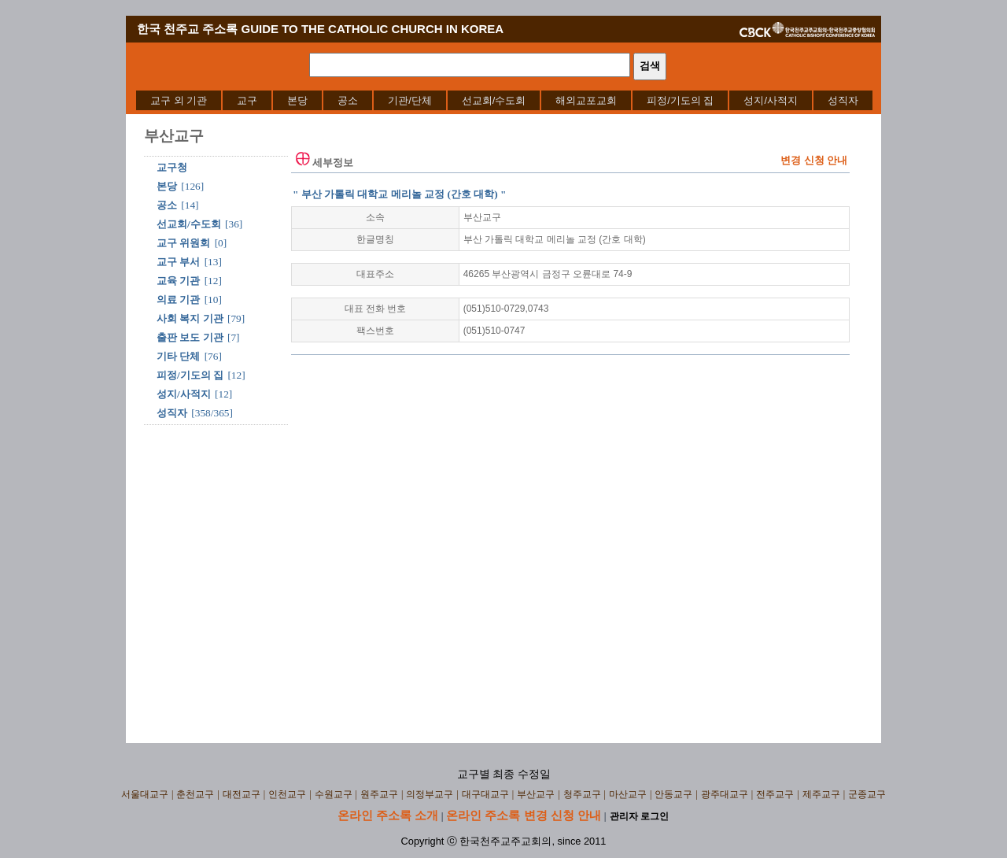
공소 (348, 100)
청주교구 (582, 794)
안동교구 (673, 794)
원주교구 (379, 794)
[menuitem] (178, 100)
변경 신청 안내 (813, 160)
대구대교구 (485, 794)
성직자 (843, 100)
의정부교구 (429, 794)
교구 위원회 (183, 243)
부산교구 (536, 794)
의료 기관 (178, 299)
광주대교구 (724, 794)
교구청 (172, 167)
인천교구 (287, 794)
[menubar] (504, 100)
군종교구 (867, 794)
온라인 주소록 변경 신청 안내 (523, 815)
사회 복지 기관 (190, 318)
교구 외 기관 (178, 100)
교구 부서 (178, 262)
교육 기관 (178, 281)
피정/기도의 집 (680, 100)
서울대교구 (144, 794)
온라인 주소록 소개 (388, 815)
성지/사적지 (770, 100)
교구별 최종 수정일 (504, 774)
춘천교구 (195, 794)
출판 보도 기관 (190, 337)
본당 (297, 100)
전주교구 (775, 794)
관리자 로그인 (639, 816)
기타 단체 (178, 356)
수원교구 (333, 794)
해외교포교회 (586, 100)
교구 (247, 100)
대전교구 (241, 794)
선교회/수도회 (494, 100)
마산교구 (628, 794)
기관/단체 (410, 100)
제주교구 (821, 794)
